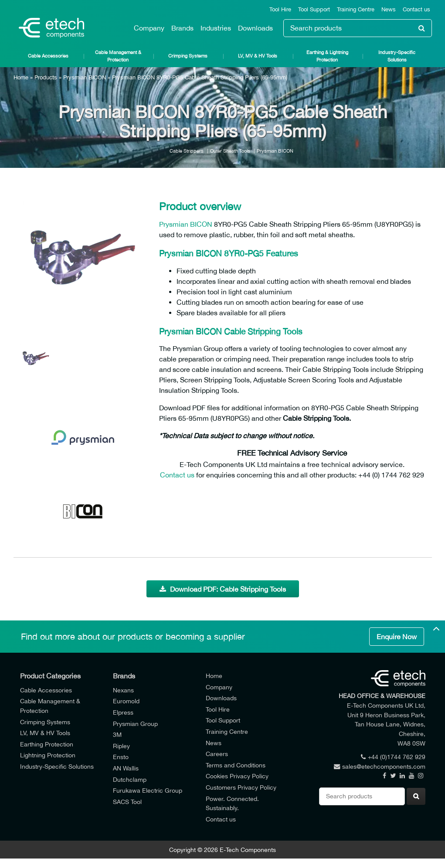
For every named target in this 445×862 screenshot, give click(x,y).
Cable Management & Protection (118, 55)
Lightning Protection (47, 755)
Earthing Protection (46, 744)
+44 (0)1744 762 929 (393, 756)
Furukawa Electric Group (147, 790)
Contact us (416, 9)
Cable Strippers (187, 150)
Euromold (126, 701)
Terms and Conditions (235, 765)
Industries (215, 28)
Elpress (123, 712)
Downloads (255, 28)
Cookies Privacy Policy (237, 776)
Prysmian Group (135, 723)
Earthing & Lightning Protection (327, 55)
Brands (182, 28)
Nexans (123, 690)
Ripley (121, 746)
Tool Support (314, 9)
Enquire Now (397, 637)
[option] (83, 257)
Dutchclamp (129, 779)
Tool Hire (280, 9)
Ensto (121, 756)
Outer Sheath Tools (230, 150)
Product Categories (50, 676)
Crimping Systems (187, 55)
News (388, 9)
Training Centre (355, 9)
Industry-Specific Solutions (396, 55)
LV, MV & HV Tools (257, 55)
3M (117, 734)
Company (149, 28)
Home (21, 77)
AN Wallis (126, 768)
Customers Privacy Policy (241, 787)
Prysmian (173, 224)
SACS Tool (127, 801)
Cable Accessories (48, 55)
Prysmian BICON (84, 77)
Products (45, 77)
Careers (217, 753)
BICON (201, 224)
